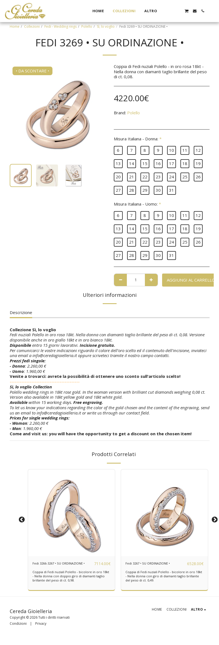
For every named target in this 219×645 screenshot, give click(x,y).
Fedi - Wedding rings (60, 26)
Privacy (40, 630)
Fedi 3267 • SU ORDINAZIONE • (154, 567)
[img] (71, 512)
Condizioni (18, 630)
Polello (86, 26)
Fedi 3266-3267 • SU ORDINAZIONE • (52, 567)
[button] (170, 11)
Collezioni (32, 26)
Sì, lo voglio (106, 26)
